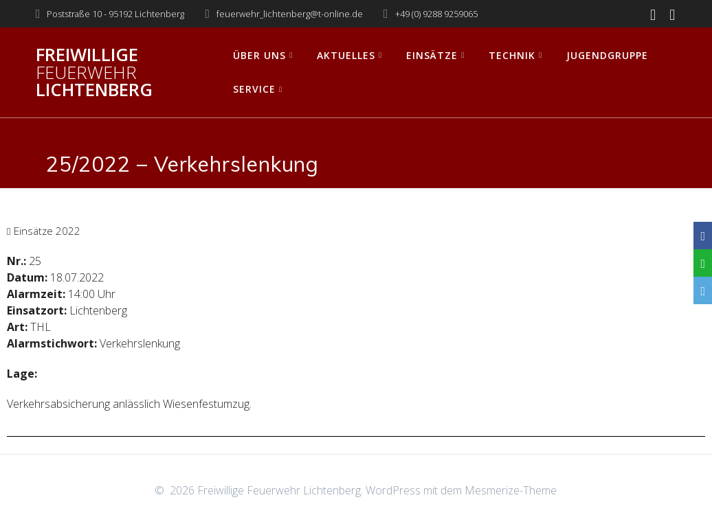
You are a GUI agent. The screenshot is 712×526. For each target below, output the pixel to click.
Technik (512, 55)
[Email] (702, 290)
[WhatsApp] (702, 263)
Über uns (259, 55)
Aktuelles (346, 55)
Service (254, 88)
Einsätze (432, 55)
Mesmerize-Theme (511, 490)
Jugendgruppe (607, 55)
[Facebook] (702, 235)
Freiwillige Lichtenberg (94, 72)
